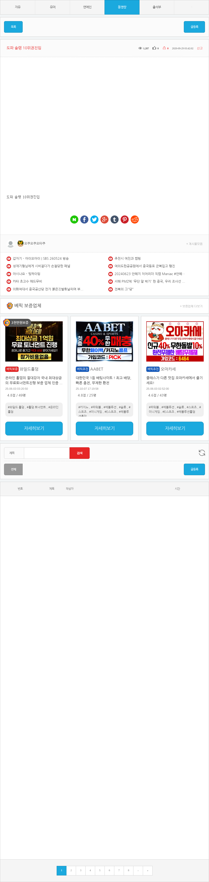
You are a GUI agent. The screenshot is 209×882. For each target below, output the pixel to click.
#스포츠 (192, 407)
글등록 (194, 26)
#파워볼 (96, 407)
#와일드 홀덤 (16, 407)
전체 (13, 469)
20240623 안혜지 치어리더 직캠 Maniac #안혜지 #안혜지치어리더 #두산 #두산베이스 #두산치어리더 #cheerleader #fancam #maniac (150, 274)
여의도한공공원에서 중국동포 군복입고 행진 (145, 266)
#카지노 (83, 407)
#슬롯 (122, 407)
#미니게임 (95, 411)
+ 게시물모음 (194, 243)
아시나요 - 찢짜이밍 (26, 274)
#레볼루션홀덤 (186, 411)
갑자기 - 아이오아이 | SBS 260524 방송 (41, 258)
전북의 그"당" (124, 289)
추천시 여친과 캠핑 (128, 258)
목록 (13, 26)
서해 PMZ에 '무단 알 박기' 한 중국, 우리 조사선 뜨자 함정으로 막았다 (150, 281)
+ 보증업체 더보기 (191, 306)
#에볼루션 (109, 407)
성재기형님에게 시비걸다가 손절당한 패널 (41, 266)
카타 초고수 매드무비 (27, 281)
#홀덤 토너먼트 (36, 407)
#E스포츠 (110, 411)
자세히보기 (34, 428)
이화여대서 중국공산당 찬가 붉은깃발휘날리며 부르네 (48, 289)
